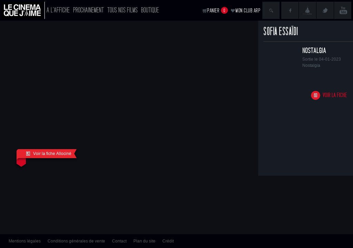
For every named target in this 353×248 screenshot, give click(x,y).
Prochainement (88, 10)
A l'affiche (58, 10)
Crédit (168, 241)
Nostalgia (314, 50)
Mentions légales (25, 241)
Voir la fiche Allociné (48, 153)
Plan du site (144, 241)
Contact (119, 241)
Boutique (150, 10)
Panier (217, 10)
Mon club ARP (247, 10)
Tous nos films (122, 10)
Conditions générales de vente (76, 241)
